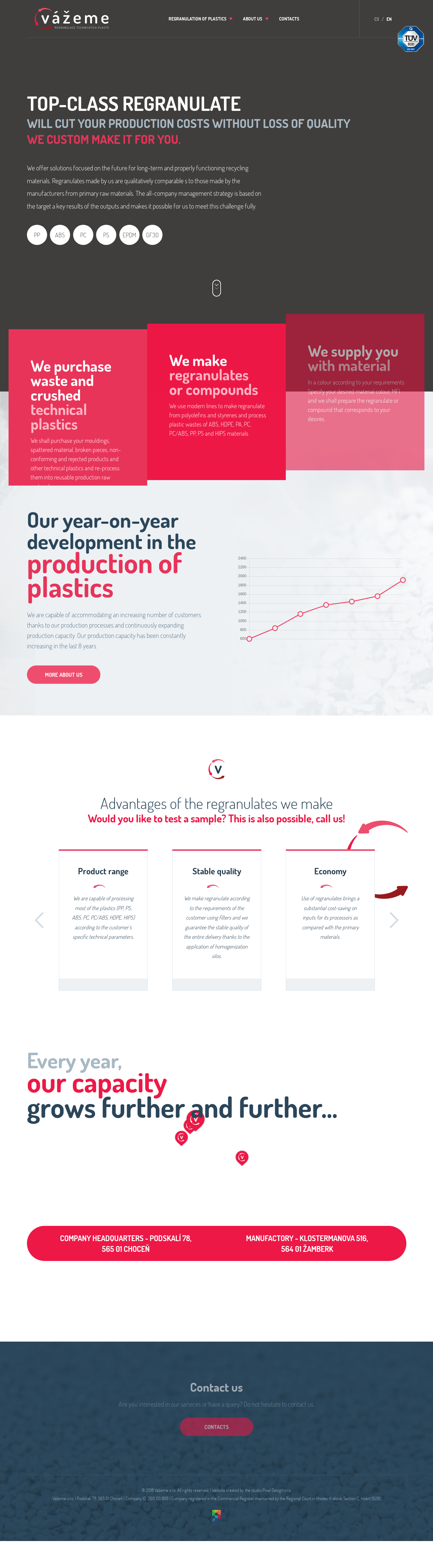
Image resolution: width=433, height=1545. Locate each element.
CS (376, 19)
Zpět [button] (39, 920)
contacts (216, 1426)
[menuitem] (199, 19)
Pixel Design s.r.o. (277, 1490)
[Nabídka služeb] (216, 288)
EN (389, 19)
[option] (103, 921)
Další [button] (394, 920)
